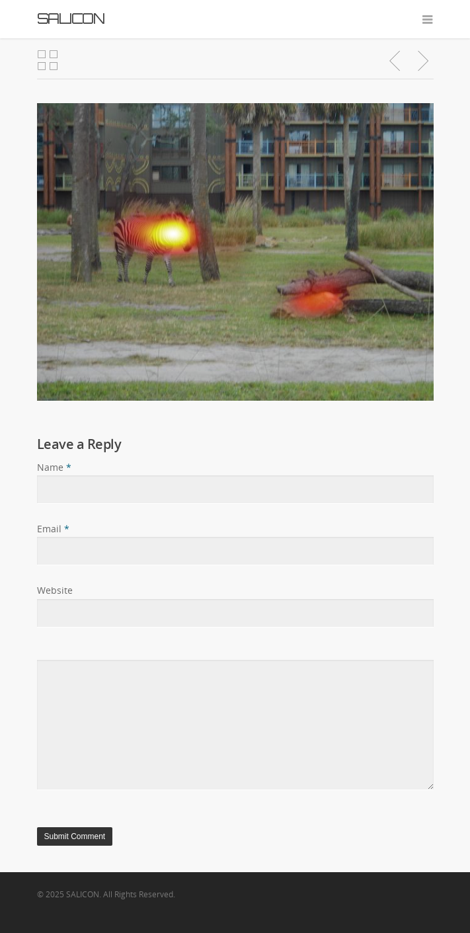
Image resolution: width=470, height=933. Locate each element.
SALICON (70, 18)
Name (54, 467)
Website (55, 590)
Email (53, 528)
